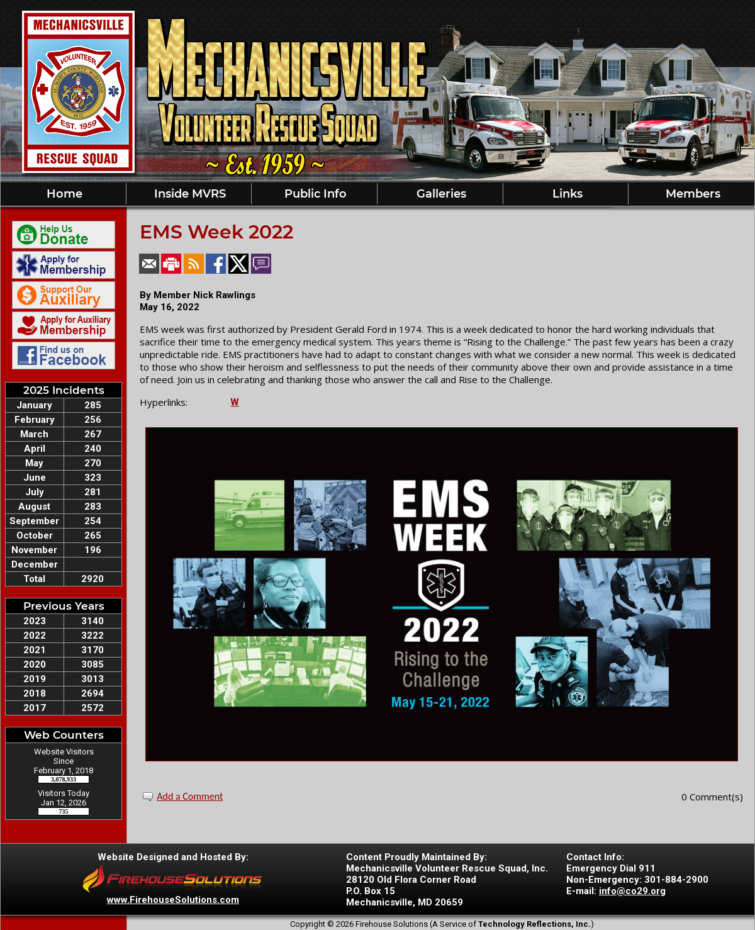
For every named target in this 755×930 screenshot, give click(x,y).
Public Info (314, 194)
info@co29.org (632, 891)
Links (566, 194)
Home (62, 194)
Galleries (439, 194)
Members (691, 194)
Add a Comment (190, 796)
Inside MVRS (188, 194)
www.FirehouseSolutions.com (173, 899)
